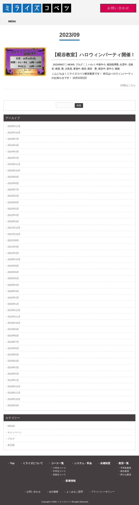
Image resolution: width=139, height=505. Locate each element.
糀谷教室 (124, 471)
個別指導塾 (113, 64)
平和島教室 (125, 468)
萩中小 (110, 68)
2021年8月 (13, 240)
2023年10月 (14, 170)
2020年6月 (13, 272)
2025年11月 (14, 126)
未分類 (11, 445)
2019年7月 (13, 342)
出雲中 (123, 64)
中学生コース (59, 471)
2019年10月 (14, 323)
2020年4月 (13, 285)
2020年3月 (13, 291)
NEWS (70, 64)
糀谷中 (101, 68)
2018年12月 (14, 386)
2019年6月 (13, 348)
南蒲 (57, 68)
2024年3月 (13, 151)
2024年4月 (13, 145)
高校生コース (59, 474)
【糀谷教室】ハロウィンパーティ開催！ (93, 54)
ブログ (79, 64)
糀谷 (84, 68)
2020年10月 (14, 259)
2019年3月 (13, 367)
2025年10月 (14, 132)
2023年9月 (13, 177)
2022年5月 (13, 208)
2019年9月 (13, 329)
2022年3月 (13, 221)
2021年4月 (13, 246)
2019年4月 (13, 361)
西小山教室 (125, 474)
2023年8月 (13, 183)
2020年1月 (13, 304)
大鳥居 (68, 68)
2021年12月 (14, 227)
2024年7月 (13, 139)
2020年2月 (13, 297)
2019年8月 (13, 335)
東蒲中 (76, 68)
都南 (117, 68)
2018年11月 (14, 392)
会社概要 (53, 491)
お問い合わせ (34, 491)
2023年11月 (14, 164)
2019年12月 (14, 310)
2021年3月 (13, 253)
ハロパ (91, 64)
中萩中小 (101, 64)
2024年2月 (13, 158)
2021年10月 (14, 234)
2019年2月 (13, 373)
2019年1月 (13, 380)
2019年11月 (14, 316)
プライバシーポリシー (103, 491)
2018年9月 (13, 405)
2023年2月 (13, 196)
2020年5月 (13, 278)
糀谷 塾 (92, 68)
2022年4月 (13, 215)
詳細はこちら (128, 85)
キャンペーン (15, 432)
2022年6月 (13, 202)
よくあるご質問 (74, 491)
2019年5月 (13, 354)
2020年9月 (13, 265)
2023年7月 (13, 189)
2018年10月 (14, 399)
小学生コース (59, 468)
